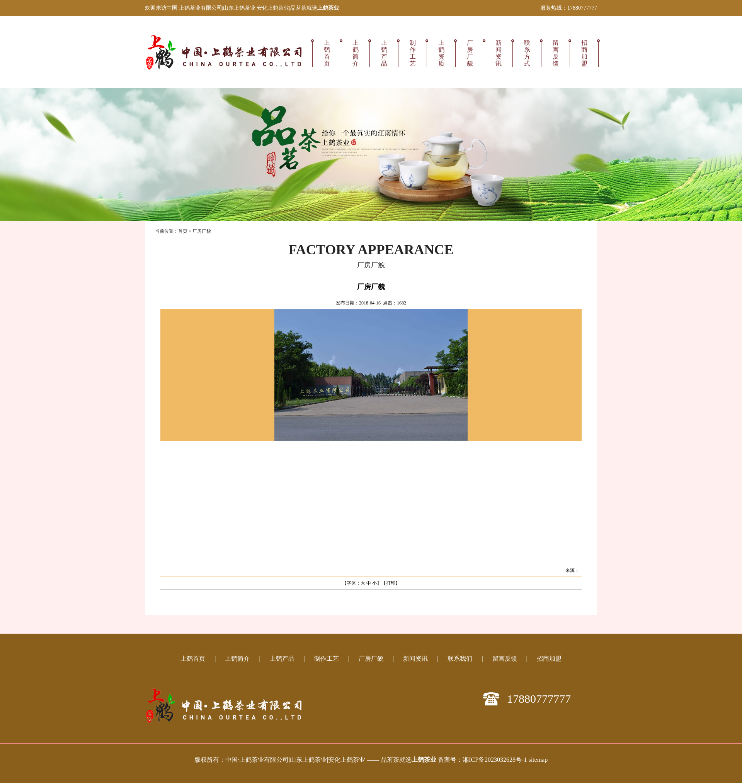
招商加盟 (584, 53)
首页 (182, 231)
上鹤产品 (384, 53)
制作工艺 (413, 53)
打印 (390, 583)
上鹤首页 (327, 53)
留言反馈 (556, 53)
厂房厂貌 (470, 53)
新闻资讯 (498, 53)
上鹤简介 (355, 53)
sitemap (538, 759)
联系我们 (460, 658)
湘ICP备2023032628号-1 (495, 759)
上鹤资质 (441, 53)
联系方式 (527, 53)
